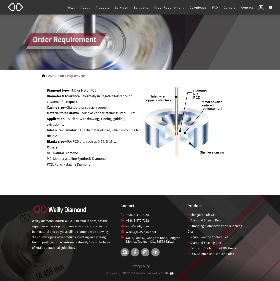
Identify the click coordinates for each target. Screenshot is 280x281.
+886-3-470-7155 (137, 214)
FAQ (215, 7)
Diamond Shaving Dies (206, 242)
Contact (247, 7)
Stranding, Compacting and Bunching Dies (215, 228)
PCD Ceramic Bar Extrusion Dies (212, 253)
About (85, 7)
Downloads (198, 7)
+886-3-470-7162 (137, 220)
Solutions (141, 7)
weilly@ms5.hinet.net (141, 232)
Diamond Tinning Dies (205, 220)
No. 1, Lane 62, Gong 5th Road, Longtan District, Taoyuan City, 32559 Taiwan (153, 239)
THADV (165, 273)
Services (121, 7)
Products (102, 7)
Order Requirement (169, 7)
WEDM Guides (228, 248)
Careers (229, 7)
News (71, 7)
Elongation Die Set (203, 214)
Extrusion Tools (200, 248)
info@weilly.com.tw (139, 226)
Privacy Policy (140, 266)
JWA (123, 273)
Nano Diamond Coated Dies (209, 237)
